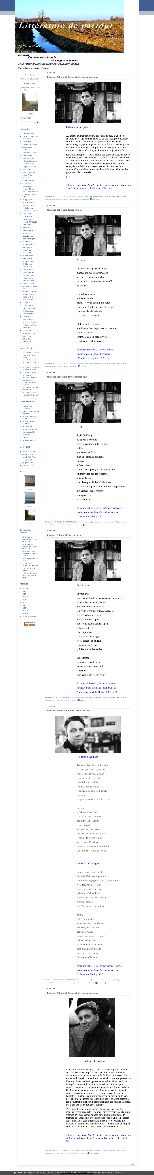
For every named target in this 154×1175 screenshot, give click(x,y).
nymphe (65, 366)
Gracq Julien (26, 233)
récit (69, 525)
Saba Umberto (27, 314)
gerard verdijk (27, 460)
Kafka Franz (26, 250)
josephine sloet (27, 463)
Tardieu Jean (27, 331)
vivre (65, 700)
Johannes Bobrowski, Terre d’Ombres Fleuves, (69, 710)
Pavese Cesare (27, 270)
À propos (30, 114)
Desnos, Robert (27, 202)
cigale (71, 366)
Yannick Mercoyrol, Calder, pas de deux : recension (29, 382)
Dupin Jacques (27, 208)
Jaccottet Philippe (28, 239)
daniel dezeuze (27, 454)
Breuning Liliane (28, 563)
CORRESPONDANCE (30, 192)
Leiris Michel (26, 253)
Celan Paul (26, 178)
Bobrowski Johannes (29, 161)
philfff (24, 537)
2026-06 (25, 588)
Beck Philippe (27, 155)
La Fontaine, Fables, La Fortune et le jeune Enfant (30, 355)
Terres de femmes (28, 440)
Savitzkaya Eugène (29, 322)
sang (69, 700)
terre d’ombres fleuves (59, 525)
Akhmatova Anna (28, 134)
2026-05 (25, 591)
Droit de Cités (27, 406)
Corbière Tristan (28, 189)
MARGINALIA (27, 258)
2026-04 (25, 594)
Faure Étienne (27, 225)
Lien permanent (97, 197)
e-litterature (26, 409)
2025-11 (25, 608)
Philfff (24, 568)
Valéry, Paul (26, 339)
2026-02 (25, 600)
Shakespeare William (29, 325)
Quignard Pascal (28, 294)
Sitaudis (25, 438)
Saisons (29, 506)
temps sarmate (57, 366)
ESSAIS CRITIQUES (29, 222)
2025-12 (25, 605)
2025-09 (25, 614)
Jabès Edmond (27, 236)
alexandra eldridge (29, 451)
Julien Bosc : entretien (30, 565)
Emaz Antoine (27, 216)
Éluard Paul (26, 214)
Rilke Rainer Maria (29, 308)
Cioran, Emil (26, 183)
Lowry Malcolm (27, 256)
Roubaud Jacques (28, 311)
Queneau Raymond (29, 291)
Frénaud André (27, 230)
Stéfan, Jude (26, 328)
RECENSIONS (27, 297)
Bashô (24, 150)
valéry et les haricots (80, 1153)
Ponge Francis (27, 278)
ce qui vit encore (57, 700)
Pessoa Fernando (28, 275)
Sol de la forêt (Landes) (30, 395)
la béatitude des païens (81, 199)
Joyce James (27, 247)
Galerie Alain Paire (29, 457)
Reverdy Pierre (27, 305)
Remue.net (26, 435)
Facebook (94, 199)
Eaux (29, 523)
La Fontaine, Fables (29, 360)
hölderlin (92, 983)
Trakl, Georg (26, 336)
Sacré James (27, 317)
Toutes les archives (29, 616)
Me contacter (29, 75)
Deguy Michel (27, 200)
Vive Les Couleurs (28, 465)
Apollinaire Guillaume (29, 144)
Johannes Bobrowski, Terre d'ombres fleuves (68, 377)
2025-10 (25, 611)
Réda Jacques (27, 300)
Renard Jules (27, 303)
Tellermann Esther (28, 333)
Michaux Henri (27, 261)
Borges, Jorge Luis (29, 167)
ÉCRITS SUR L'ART (29, 211)
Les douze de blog (28, 432)
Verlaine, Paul (27, 342)
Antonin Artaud (27, 141)
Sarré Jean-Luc (27, 319)
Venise (29, 489)
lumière (74, 700)
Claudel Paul (26, 186)
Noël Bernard (27, 264)
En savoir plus (119, 1173)
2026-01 (25, 602)
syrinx (75, 366)
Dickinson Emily (28, 205)
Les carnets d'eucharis (30, 429)
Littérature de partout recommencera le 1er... (30, 575)
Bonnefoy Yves (27, 164)
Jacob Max (26, 242)
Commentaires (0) (109, 197)
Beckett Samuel (28, 158)
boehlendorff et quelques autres (62, 1153)
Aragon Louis (27, 147)
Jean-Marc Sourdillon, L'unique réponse (29, 553)
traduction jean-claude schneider (78, 983)
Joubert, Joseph (28, 244)
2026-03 (25, 597)
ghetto (73, 525)
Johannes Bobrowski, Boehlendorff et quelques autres (72, 77)
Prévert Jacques (28, 281)
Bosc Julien (26, 169)
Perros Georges (28, 272)
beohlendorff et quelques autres (62, 199)
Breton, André (27, 175)
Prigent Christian (28, 284)
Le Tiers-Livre (27, 426)
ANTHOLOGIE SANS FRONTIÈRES (65, 197)
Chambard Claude (28, 181)
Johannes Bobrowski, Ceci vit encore (64, 535)
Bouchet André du (28, 172)
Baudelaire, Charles (29, 153)
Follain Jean (26, 228)
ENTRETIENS (27, 219)
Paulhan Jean (27, 267)
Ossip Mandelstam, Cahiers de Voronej (29, 539)
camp (80, 525)
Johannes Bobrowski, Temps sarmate (64, 210)
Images (22, 472)
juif (77, 525)
